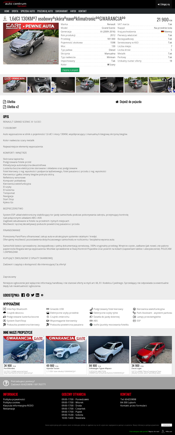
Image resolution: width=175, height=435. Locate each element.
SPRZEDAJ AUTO (28, 11)
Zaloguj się (164, 4)
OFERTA (15, 11)
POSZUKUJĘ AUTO (45, 11)
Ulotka (9, 101)
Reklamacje (9, 408)
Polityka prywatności (14, 399)
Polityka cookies (11, 402)
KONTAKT (83, 11)
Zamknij (166, 425)
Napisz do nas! (144, 431)
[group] (14, 85)
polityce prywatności (152, 425)
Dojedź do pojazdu (128, 101)
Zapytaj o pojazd (70, 70)
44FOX (73, 11)
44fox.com (166, 431)
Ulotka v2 (11, 106)
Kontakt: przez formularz (133, 405)
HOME (6, 11)
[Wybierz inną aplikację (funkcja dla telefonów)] (42, 295)
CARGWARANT (61, 11)
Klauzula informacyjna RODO (18, 405)
